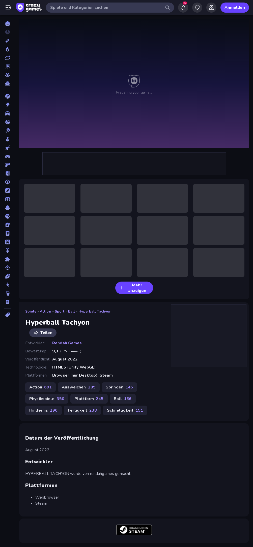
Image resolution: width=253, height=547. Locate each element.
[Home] (7, 23)
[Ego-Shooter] (7, 165)
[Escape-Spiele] (7, 173)
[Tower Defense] (7, 302)
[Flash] (7, 190)
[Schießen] (7, 267)
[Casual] (7, 139)
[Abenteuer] (7, 96)
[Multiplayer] (7, 75)
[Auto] (7, 113)
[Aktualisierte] (7, 57)
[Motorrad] (7, 250)
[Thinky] (7, 293)
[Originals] (7, 66)
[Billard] (7, 130)
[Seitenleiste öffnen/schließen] (8, 8)
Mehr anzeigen (132, 287)
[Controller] (7, 156)
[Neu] (7, 40)
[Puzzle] (7, 259)
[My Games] (197, 8)
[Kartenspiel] (7, 225)
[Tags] (7, 315)
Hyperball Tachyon (94, 311)
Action (45, 311)
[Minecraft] (7, 242)
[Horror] (7, 207)
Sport (60, 311)
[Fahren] (7, 182)
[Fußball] (7, 199)
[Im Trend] (7, 49)
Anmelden (234, 7)
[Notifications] (183, 8)
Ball (71, 311)
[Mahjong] (7, 233)
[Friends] (211, 8)
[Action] (7, 105)
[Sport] (7, 276)
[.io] (7, 216)
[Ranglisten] (7, 83)
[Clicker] (7, 147)
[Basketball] (7, 122)
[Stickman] (7, 285)
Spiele (30, 311)
